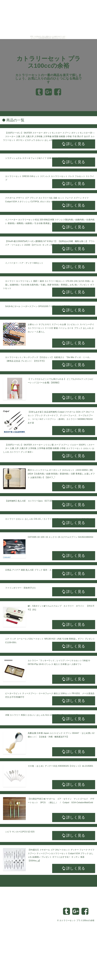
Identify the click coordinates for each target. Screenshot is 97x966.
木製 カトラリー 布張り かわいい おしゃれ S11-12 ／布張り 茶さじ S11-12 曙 (41, 715)
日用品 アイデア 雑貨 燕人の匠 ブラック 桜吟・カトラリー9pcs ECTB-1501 (40, 570)
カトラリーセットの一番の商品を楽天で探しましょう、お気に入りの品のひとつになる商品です (48, 78)
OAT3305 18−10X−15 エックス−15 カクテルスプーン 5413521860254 (60, 537)
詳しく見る (73, 144)
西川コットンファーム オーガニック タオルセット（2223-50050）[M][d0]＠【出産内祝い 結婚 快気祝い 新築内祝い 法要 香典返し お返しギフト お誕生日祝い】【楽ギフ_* (61, 473)
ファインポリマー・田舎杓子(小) (20, 588)
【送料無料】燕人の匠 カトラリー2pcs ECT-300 (29, 501)
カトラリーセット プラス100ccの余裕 (76, 920)
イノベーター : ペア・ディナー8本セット (24, 263)
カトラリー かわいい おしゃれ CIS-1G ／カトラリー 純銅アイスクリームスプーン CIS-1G (47, 519)
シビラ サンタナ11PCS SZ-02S (19, 832)
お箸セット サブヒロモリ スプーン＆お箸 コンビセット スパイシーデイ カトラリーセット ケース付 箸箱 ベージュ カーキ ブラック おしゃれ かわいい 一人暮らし (61, 328)
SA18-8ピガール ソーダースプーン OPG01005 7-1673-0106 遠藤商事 (37, 306)
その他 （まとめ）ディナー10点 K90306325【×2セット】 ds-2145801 (60, 766)
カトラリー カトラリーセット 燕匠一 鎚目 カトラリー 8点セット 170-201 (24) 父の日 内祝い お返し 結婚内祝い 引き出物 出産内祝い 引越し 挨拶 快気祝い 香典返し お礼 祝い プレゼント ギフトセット (48, 284)
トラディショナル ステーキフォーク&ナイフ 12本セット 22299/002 (36, 158)
